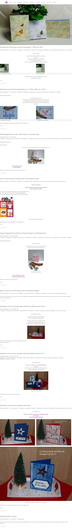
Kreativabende (34, 50)
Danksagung (8, 237)
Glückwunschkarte (26, 50)
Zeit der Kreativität (68, 50)
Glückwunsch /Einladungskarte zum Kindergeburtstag (25, 138)
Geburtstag (25, 92)
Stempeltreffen (46, 50)
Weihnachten (58, 310)
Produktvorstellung (50, 181)
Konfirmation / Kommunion (41, 138)
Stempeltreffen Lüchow (8, 516)
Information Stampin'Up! (27, 181)
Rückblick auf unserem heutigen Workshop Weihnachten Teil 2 (22, 353)
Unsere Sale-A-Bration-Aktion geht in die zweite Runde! (19, 179)
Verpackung (42, 310)
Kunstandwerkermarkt (55, 237)
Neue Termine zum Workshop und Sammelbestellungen (19, 291)
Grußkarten (35, 237)
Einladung (12, 138)
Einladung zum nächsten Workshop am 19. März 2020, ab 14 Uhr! (23, 89)
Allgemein (20, 50)
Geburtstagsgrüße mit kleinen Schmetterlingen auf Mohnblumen (23, 233)
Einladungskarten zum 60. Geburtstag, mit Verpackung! (19, 134)
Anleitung (8, 138)
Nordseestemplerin (5, 50)
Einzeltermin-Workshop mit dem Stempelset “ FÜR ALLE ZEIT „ (22, 47)
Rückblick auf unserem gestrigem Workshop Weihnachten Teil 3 (22, 306)
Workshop (62, 50)
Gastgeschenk (13, 357)
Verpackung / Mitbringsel (54, 50)
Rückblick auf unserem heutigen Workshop (15, 405)
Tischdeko (37, 310)
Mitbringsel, (40, 50)
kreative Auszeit (46, 92)
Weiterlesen (4, 83)
